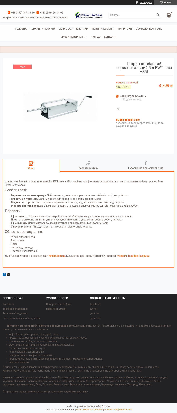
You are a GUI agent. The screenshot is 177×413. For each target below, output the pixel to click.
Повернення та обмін (58, 304)
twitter (94, 308)
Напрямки (125, 28)
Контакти (110, 37)
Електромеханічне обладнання (21, 318)
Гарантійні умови (56, 308)
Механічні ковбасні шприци (133, 255)
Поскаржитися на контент (89, 409)
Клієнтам (82, 28)
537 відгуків (146, 2)
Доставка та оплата (148, 28)
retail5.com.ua (57, 255)
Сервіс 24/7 (65, 28)
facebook (95, 304)
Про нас (95, 37)
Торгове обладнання (15, 308)
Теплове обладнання (15, 313)
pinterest (95, 318)
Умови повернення (73, 37)
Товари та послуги (42, 28)
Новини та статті (103, 28)
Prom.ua (106, 406)
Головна (21, 28)
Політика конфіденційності (118, 409)
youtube (94, 313)
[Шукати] (158, 15)
